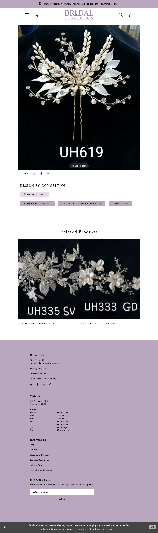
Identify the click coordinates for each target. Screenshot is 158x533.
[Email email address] (62, 492)
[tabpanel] (79, 97)
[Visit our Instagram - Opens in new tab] (31, 385)
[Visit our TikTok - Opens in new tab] (44, 385)
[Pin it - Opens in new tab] (41, 173)
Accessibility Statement (41, 470)
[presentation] (48, 279)
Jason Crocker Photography (43, 379)
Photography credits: (40, 369)
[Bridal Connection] (78, 15)
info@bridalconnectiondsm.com (45, 363)
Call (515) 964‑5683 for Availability (82, 203)
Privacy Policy (36, 465)
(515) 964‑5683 (37, 360)
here (115, 529)
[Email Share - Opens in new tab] (48, 173)
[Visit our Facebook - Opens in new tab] (37, 385)
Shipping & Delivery (39, 455)
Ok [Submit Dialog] (152, 527)
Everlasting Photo (38, 374)
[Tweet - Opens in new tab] (34, 173)
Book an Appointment (37, 203)
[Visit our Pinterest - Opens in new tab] (50, 385)
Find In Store (121, 203)
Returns (33, 450)
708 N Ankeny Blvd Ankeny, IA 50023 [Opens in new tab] (39, 403)
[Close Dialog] (5, 528)
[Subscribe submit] (62, 499)
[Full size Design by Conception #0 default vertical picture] (79, 97)
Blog (32, 445)
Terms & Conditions (39, 460)
